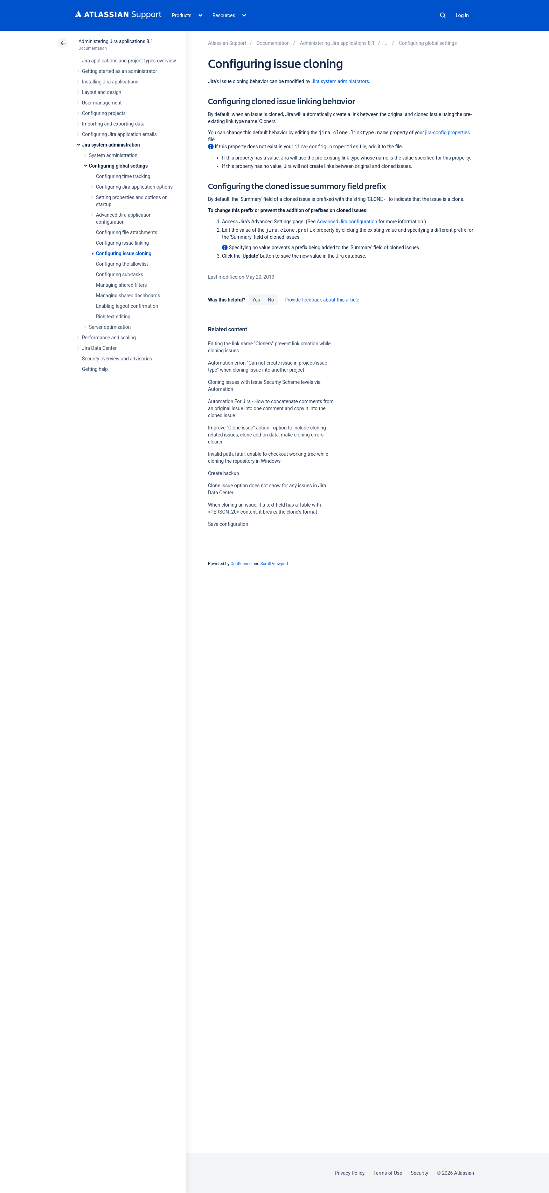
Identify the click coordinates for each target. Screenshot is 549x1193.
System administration (113, 155)
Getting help (95, 369)
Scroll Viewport (274, 563)
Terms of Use (387, 1173)
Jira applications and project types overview (129, 60)
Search (443, 15)
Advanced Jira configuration (347, 221)
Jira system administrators (340, 81)
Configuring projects (104, 113)
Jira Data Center (99, 348)
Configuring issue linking (122, 243)
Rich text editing (113, 316)
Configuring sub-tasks (119, 274)
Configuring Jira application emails (119, 134)
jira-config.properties (447, 132)
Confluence (240, 563)
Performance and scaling (109, 337)
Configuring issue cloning (123, 253)
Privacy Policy (349, 1173)
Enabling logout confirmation (127, 306)
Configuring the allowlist (122, 264)
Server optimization (110, 327)
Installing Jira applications (110, 81)
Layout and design (101, 92)
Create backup (223, 473)
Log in (462, 15)
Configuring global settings (118, 166)
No (271, 300)
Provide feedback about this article (322, 300)
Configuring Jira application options (134, 187)
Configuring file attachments (126, 232)
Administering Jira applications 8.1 (115, 41)
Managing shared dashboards (128, 295)
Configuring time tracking (123, 176)
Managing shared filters (121, 285)
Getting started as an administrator (119, 71)
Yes (256, 300)
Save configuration (228, 524)
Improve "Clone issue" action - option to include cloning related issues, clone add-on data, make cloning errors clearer (267, 435)
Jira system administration (111, 145)
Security (419, 1173)
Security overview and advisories (117, 358)
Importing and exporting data (113, 124)
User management (101, 103)
